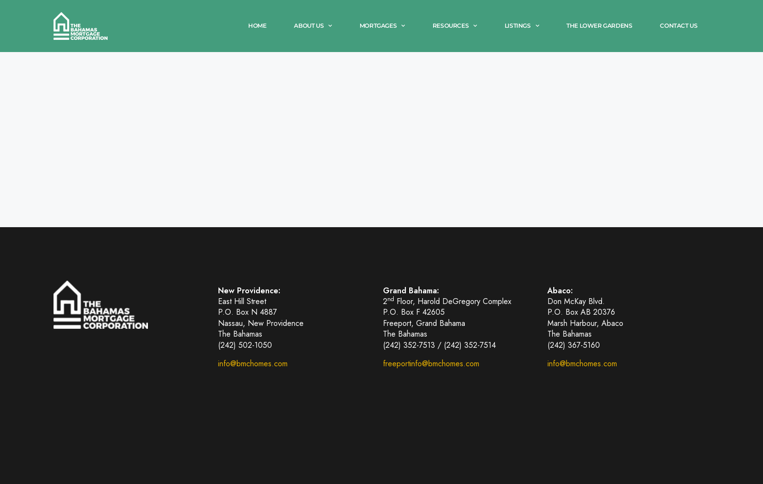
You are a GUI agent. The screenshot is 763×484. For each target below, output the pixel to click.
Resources (455, 26)
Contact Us (678, 25)
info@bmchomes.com (253, 363)
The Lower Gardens (599, 25)
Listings (522, 26)
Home (257, 25)
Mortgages (382, 26)
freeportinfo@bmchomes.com (431, 363)
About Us (312, 26)
